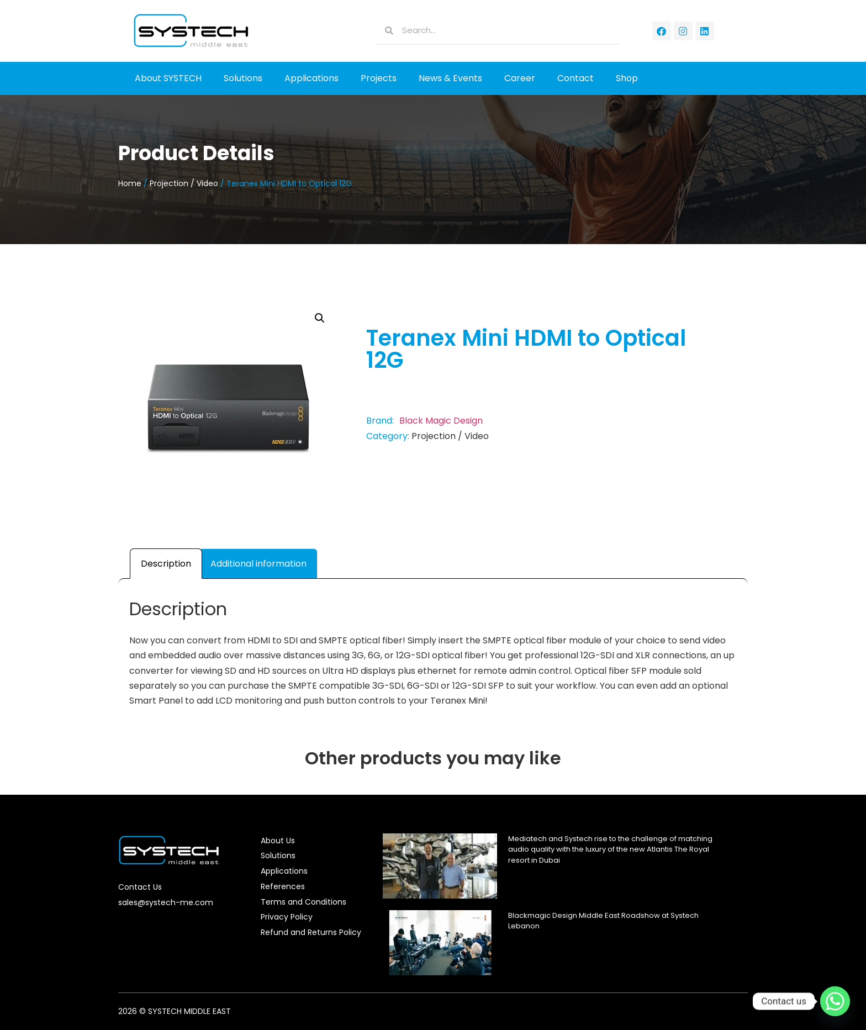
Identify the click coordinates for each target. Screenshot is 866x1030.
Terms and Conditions (303, 901)
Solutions (243, 78)
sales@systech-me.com (165, 902)
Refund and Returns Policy (311, 932)
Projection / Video (184, 183)
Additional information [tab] (258, 563)
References (283, 886)
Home (129, 183)
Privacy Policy (287, 916)
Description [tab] (166, 563)
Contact (575, 78)
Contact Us (140, 886)
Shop (627, 78)
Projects (379, 78)
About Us (278, 840)
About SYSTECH (168, 78)
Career (519, 78)
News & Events (450, 78)
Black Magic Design (441, 420)
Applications (311, 78)
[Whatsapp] (835, 1001)
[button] (320, 318)
